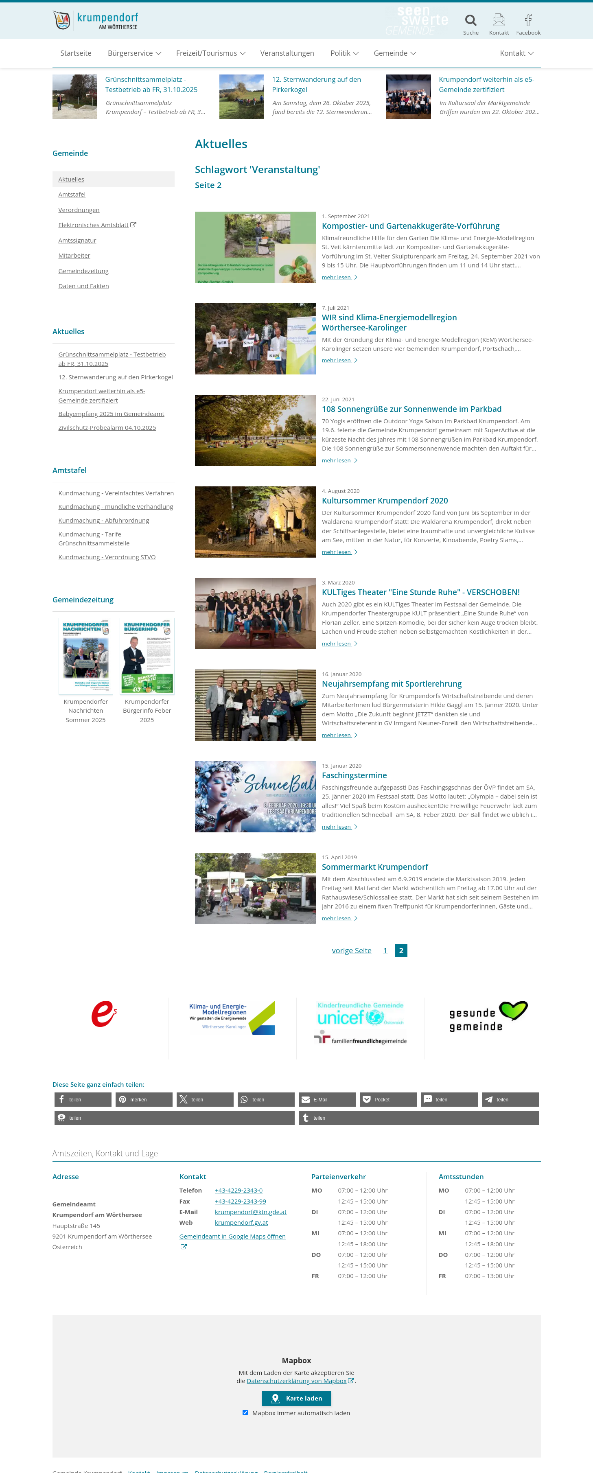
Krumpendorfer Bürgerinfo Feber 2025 (147, 671)
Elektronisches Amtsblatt (91, 226)
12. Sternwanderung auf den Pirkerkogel (116, 377)
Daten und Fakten (84, 286)
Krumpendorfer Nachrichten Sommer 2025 (86, 671)
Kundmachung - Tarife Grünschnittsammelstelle (94, 538)
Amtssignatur (77, 240)
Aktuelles (71, 179)
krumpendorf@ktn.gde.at (251, 1212)
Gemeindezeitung (84, 271)
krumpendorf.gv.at (241, 1222)
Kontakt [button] (512, 53)
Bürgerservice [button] (130, 53)
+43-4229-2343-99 (240, 1201)
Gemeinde (70, 153)
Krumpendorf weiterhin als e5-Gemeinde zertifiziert (102, 395)
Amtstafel (72, 194)
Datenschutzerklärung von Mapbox (297, 1381)
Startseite (76, 53)
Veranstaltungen (287, 53)
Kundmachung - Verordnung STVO (107, 557)
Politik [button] (340, 53)
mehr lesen (341, 277)
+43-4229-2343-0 (239, 1190)
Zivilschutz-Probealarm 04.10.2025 (107, 427)
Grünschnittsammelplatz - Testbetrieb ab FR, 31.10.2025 (112, 359)
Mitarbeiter (74, 255)
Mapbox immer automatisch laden (296, 1413)
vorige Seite (352, 950)
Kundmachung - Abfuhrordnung (104, 520)
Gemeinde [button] (390, 53)
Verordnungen (79, 210)
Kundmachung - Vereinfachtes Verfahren (116, 493)
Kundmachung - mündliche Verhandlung (116, 506)
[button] (83, 1099)
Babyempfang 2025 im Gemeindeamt (111, 413)
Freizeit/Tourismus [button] (206, 53)
